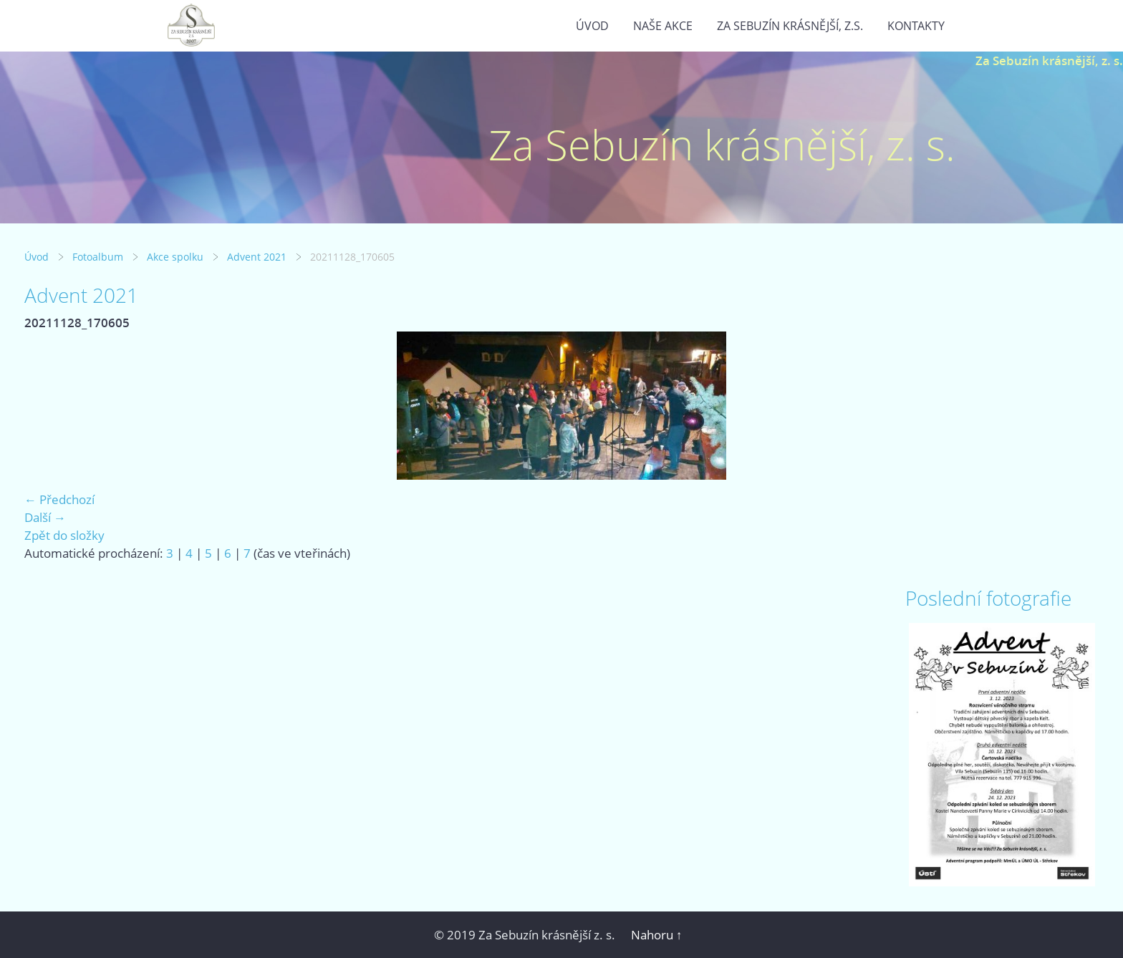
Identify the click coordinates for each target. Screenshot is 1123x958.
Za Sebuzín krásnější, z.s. (790, 26)
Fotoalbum (97, 256)
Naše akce (663, 26)
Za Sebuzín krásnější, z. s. (1049, 60)
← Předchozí (59, 499)
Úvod (592, 26)
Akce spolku (175, 256)
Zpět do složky (64, 535)
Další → (45, 517)
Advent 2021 (256, 256)
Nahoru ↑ (657, 934)
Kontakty (916, 26)
